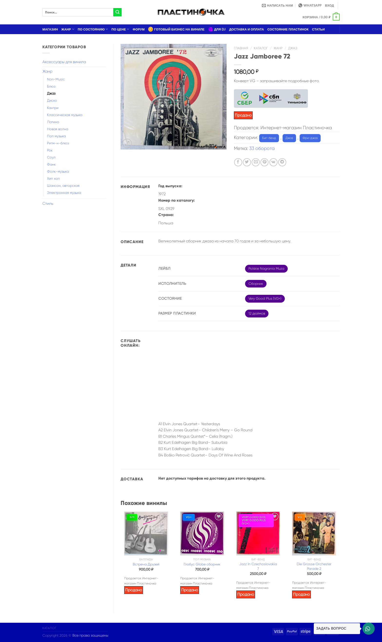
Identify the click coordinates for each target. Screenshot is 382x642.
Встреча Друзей (146, 564)
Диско (52, 100)
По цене (120, 29)
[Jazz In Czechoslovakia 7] (258, 533)
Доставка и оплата (246, 29)
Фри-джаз (310, 138)
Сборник (255, 284)
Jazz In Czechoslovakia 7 (258, 566)
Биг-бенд (269, 138)
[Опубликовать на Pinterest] (264, 162)
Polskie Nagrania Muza (266, 268)
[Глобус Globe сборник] (202, 533)
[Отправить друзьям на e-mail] (256, 162)
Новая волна (57, 129)
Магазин (50, 29)
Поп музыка (56, 136)
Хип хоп (53, 178)
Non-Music (56, 79)
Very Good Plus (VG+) (264, 298)
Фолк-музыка (58, 171)
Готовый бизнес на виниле (176, 29)
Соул (51, 157)
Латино (53, 122)
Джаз (51, 93)
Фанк (51, 164)
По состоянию (93, 29)
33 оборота (262, 148)
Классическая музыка (64, 115)
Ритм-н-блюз (58, 143)
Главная (241, 48)
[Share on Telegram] (282, 162)
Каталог (261, 48)
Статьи (318, 29)
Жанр (67, 29)
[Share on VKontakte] (273, 162)
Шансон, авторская (63, 186)
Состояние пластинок (288, 29)
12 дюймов (256, 313)
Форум (139, 29)
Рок (50, 150)
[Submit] (117, 12)
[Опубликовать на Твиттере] (247, 162)
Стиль (47, 203)
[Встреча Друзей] (146, 533)
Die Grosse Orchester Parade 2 (314, 566)
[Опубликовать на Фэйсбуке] (238, 162)
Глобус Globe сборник (202, 564)
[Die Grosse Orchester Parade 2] (314, 533)
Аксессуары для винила (64, 61)
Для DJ (217, 29)
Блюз (51, 86)
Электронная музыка (64, 193)
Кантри (52, 108)
